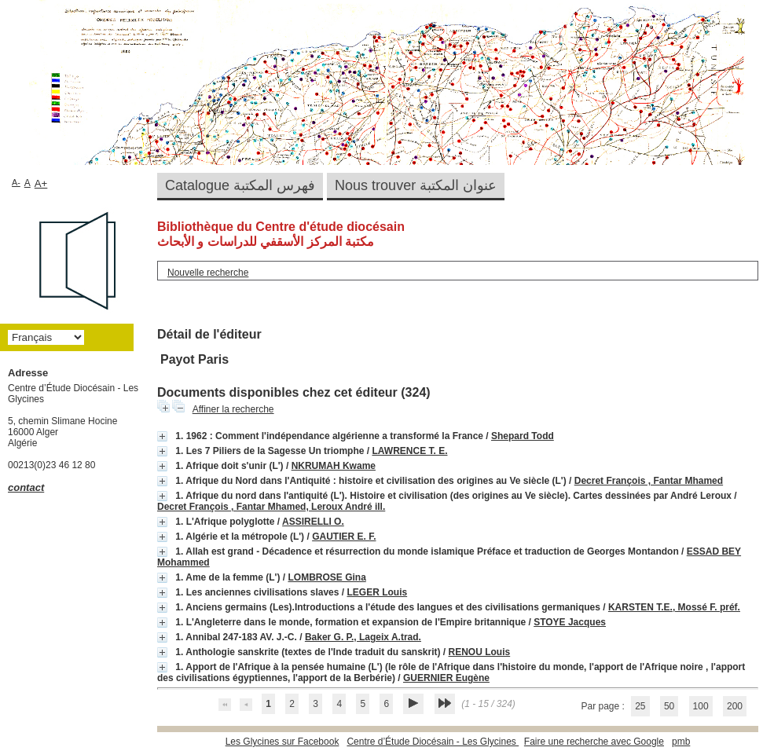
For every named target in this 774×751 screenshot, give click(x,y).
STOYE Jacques (570, 622)
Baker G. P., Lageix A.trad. (363, 637)
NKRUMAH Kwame (334, 465)
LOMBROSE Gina (326, 577)
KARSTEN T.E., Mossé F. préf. (674, 607)
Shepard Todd (522, 435)
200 (735, 706)
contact (26, 487)
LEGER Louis (377, 592)
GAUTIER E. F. (344, 536)
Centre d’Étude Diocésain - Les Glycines (433, 741)
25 (640, 706)
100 (701, 706)
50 (669, 706)
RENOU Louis (480, 652)
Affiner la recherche (233, 409)
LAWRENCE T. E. (409, 450)
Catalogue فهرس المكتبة (240, 185)
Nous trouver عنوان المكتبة (416, 185)
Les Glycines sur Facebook (282, 741)
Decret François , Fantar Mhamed (648, 480)
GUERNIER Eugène (446, 677)
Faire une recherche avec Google (594, 741)
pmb (681, 741)
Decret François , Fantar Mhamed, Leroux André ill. (271, 506)
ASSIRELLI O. (313, 521)
